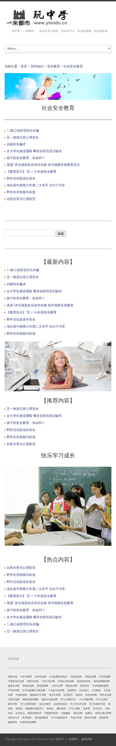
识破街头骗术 (16, 144)
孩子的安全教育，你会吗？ (26, 158)
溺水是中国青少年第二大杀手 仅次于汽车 (36, 185)
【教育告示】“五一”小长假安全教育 (32, 171)
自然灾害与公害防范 (21, 199)
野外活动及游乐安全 (21, 178)
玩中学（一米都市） (68, 739)
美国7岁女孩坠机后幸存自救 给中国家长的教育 (40, 305)
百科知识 (37, 66)
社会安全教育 (73, 66)
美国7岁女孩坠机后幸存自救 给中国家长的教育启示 (43, 164)
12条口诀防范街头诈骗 (23, 130)
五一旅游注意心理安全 (23, 137)
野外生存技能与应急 (21, 192)
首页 (24, 66)
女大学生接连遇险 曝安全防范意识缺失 (34, 151)
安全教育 (53, 66)
